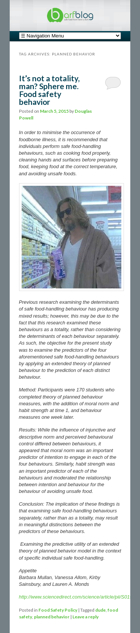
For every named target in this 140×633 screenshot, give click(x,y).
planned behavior (51, 617)
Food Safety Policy (57, 610)
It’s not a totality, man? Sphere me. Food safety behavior (49, 89)
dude (100, 610)
